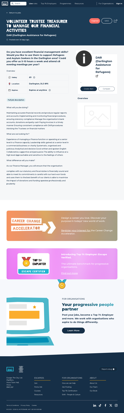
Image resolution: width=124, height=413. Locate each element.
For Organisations (106, 3)
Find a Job (38, 387)
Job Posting (66, 387)
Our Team (93, 387)
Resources (79, 3)
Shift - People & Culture (71, 395)
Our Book (93, 391)
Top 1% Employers (48, 3)
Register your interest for (76, 230)
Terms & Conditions (12, 405)
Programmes (65, 3)
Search (15, 3)
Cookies (34, 405)
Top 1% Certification (69, 391)
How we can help (69, 383)
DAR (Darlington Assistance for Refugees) (104, 65)
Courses (37, 391)
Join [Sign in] (35, 383)
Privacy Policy (25, 405)
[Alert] (88, 89)
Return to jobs (13, 13)
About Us (93, 383)
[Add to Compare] (106, 89)
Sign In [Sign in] (119, 3)
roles (33, 3)
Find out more (69, 273)
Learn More (73, 330)
